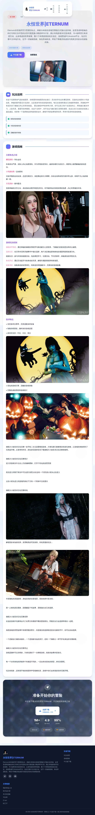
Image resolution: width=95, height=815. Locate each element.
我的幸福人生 (7, 788)
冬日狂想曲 (6, 794)
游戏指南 (67, 758)
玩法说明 (67, 755)
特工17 (5, 803)
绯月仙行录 (6, 791)
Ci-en (5, 800)
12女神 (5, 797)
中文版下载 (67, 761)
